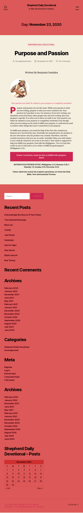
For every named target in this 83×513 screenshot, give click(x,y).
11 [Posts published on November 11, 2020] (24, 474)
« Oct (7, 489)
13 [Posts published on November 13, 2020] (35, 474)
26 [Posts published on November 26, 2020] (30, 481)
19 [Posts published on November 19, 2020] (30, 477)
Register (8, 367)
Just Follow (9, 235)
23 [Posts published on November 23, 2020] (13, 481)
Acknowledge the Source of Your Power (22, 215)
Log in (7, 371)
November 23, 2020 (45, 62)
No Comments (65, 62)
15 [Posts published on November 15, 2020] (7, 477)
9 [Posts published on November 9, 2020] (13, 474)
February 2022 (11, 288)
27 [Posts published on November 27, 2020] (35, 481)
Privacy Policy (17, 505)
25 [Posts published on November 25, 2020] (24, 481)
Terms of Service (32, 505)
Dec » (40, 489)
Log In (7, 505)
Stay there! (9, 251)
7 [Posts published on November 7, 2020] (41, 470)
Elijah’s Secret (10, 256)
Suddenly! (9, 240)
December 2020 (12, 311)
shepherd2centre (24, 62)
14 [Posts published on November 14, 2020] (41, 474)
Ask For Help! (10, 245)
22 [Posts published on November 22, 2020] (7, 481)
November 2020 (12, 314)
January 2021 (10, 308)
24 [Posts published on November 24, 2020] (19, 481)
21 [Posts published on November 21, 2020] (41, 477)
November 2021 (11, 295)
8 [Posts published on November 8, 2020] (7, 474)
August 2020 (10, 324)
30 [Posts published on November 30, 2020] (13, 485)
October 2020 (11, 317)
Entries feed (10, 374)
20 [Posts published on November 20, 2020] (35, 477)
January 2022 (10, 292)
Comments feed (11, 377)
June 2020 (9, 330)
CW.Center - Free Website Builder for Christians (24, 507)
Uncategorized (11, 351)
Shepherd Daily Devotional (41, 5)
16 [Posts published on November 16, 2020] (13, 477)
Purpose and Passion (41, 53)
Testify (7, 230)
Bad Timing (9, 261)
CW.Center (9, 380)
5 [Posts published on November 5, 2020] (29, 470)
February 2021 (11, 305)
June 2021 (9, 298)
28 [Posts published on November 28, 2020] (41, 481)
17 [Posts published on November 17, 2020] (19, 477)
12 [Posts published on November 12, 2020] (29, 474)
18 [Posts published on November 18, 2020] (24, 477)
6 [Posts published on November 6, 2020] (35, 470)
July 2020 (9, 327)
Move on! (8, 225)
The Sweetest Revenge (15, 220)
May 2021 (8, 301)
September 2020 (12, 321)
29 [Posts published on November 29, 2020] (7, 485)
